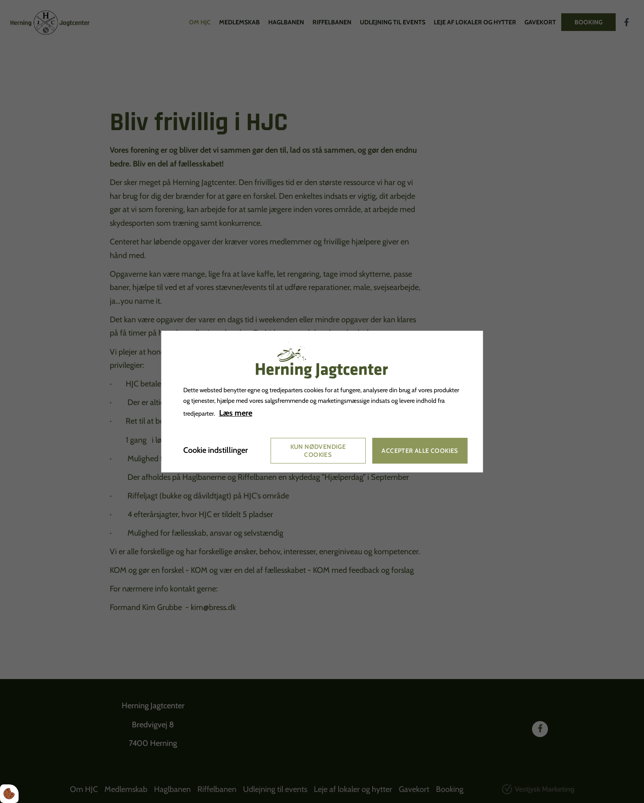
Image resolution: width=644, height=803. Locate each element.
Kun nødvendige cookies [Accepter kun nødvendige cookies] (318, 451)
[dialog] (322, 401)
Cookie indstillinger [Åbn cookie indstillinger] (215, 451)
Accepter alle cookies (420, 451)
